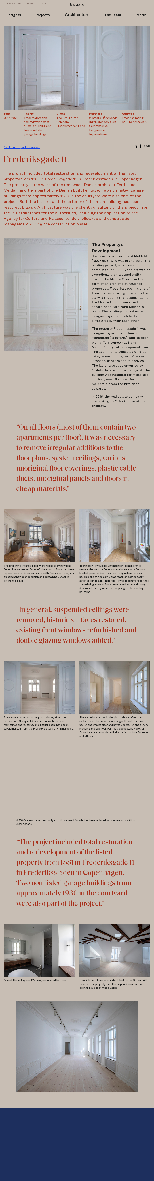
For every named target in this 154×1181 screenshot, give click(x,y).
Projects (42, 15)
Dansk (44, 4)
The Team (112, 15)
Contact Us (14, 4)
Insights (14, 15)
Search (30, 4)
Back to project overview (22, 147)
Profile (141, 15)
